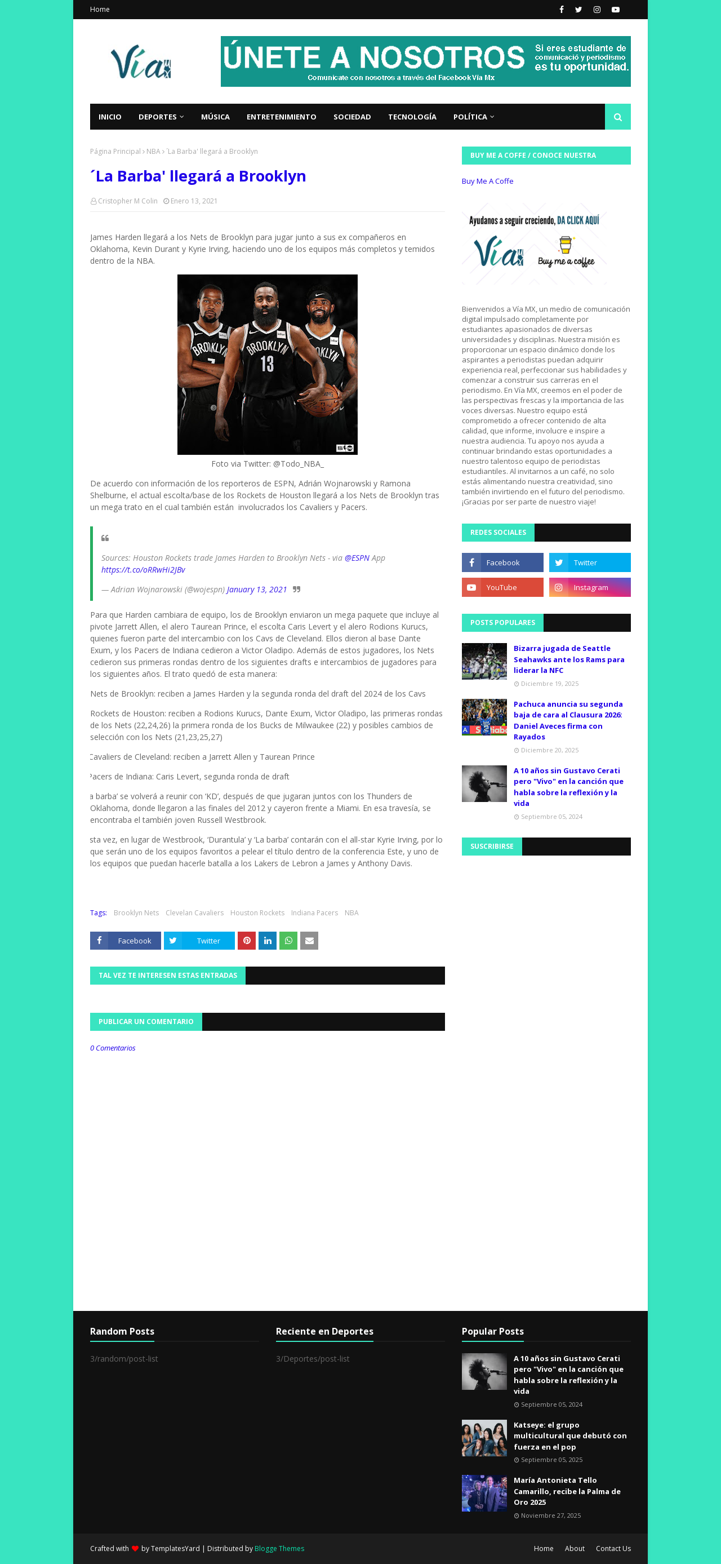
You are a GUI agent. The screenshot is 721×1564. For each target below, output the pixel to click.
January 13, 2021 (257, 589)
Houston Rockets (257, 913)
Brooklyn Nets (136, 913)
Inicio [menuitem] (110, 117)
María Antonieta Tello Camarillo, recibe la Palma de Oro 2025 (567, 1491)
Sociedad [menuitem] (352, 117)
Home (100, 9)
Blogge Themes (279, 1548)
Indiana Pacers (314, 913)
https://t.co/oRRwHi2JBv (143, 569)
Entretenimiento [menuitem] (282, 117)
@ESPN (357, 557)
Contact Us (613, 1548)
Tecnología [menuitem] (412, 117)
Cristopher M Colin (128, 201)
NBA (153, 151)
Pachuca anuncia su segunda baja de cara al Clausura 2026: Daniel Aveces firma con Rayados (568, 720)
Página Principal (115, 151)
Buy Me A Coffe (488, 181)
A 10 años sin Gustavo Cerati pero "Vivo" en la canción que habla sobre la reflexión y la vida (569, 787)
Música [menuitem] (215, 117)
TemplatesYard (175, 1548)
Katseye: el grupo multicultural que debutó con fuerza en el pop (570, 1436)
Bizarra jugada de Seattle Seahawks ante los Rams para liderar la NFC (569, 659)
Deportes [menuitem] (158, 117)
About (575, 1548)
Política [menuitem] (470, 117)
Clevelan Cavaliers (195, 913)
